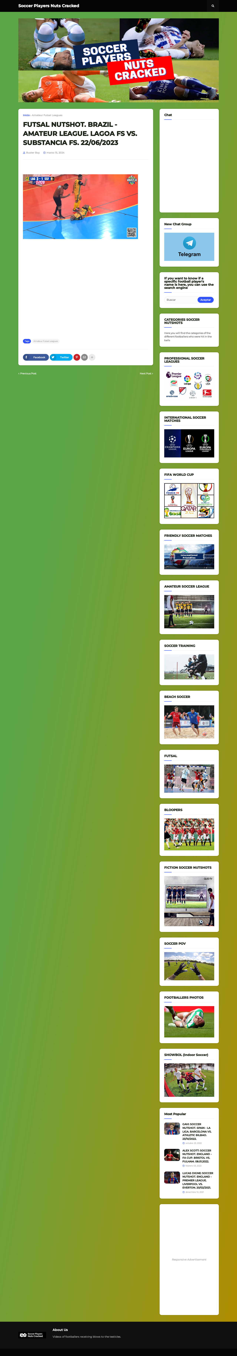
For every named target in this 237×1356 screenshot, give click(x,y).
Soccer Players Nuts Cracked (48, 5)
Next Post (145, 373)
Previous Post (28, 373)
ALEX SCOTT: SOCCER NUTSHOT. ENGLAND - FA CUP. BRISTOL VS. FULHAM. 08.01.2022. (197, 1156)
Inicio (26, 115)
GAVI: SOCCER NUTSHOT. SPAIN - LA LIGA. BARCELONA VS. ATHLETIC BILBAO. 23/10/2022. (196, 1131)
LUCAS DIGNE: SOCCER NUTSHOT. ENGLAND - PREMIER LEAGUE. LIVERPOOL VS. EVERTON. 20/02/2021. (197, 1180)
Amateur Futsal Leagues (47, 115)
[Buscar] (181, 300)
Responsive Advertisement (189, 1259)
